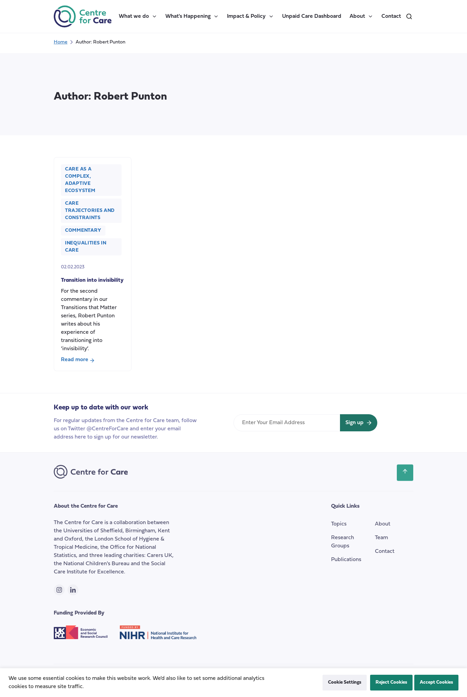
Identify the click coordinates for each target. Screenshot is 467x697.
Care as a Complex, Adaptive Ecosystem (80, 180)
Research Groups (342, 542)
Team (381, 538)
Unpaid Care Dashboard (311, 16)
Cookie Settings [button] (344, 682)
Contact (391, 16)
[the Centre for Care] (83, 16)
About (361, 16)
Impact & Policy (250, 16)
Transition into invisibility (92, 280)
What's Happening (192, 16)
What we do (138, 16)
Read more (77, 360)
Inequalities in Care (85, 247)
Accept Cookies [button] (436, 682)
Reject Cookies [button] (391, 682)
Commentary (83, 230)
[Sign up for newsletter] (358, 422)
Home (60, 42)
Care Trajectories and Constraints (90, 210)
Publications (346, 559)
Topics (338, 524)
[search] (409, 16)
